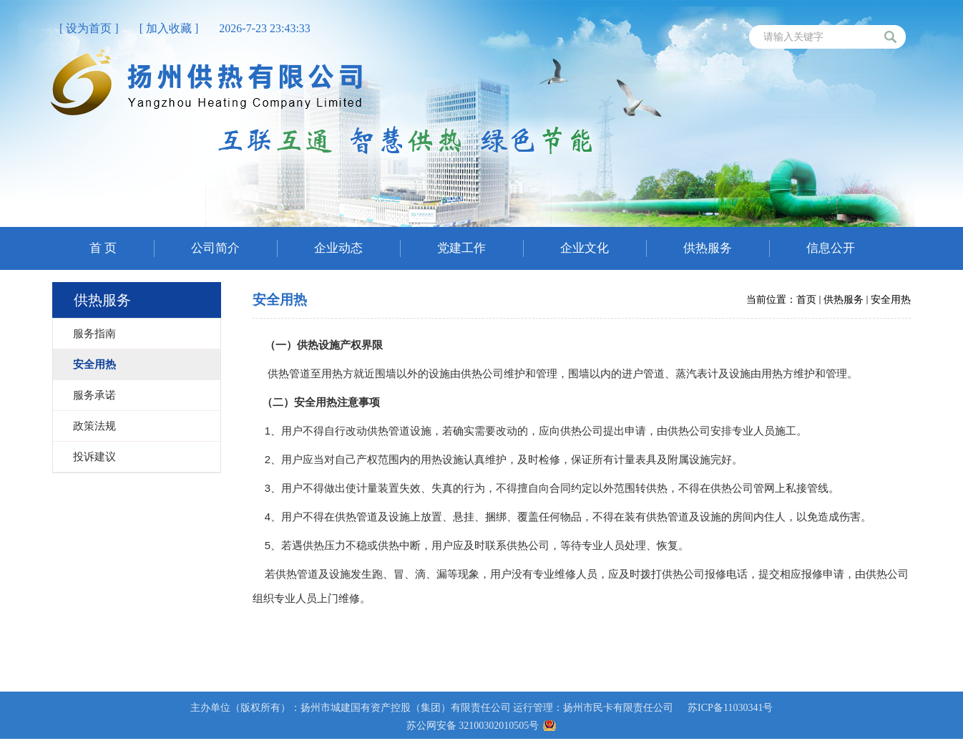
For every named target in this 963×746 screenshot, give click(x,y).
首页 (806, 299)
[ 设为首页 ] (89, 28)
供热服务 (843, 299)
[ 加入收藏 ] (169, 28)
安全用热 (891, 299)
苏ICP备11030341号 (730, 707)
